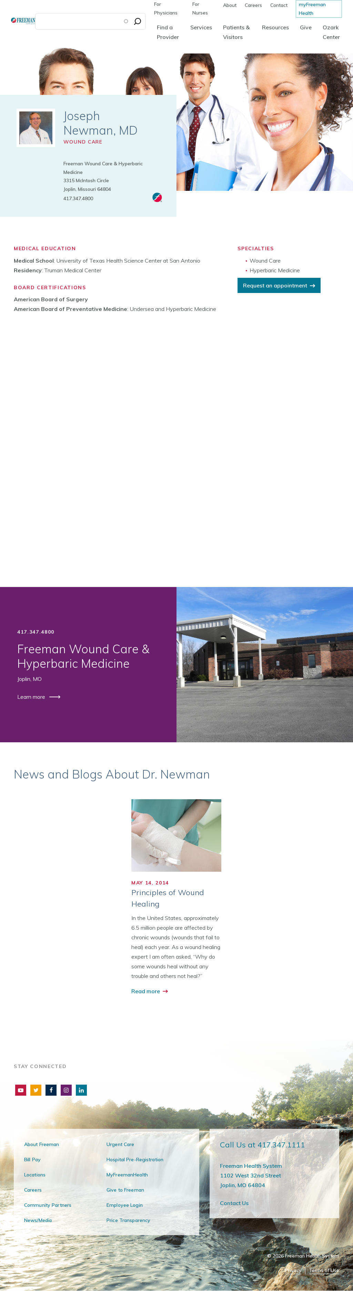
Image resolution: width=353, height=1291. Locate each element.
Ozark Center (331, 32)
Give (306, 27)
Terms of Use (324, 1270)
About (229, 5)
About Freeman (41, 1144)
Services (201, 27)
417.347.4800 (78, 198)
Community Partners (47, 1205)
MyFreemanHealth (127, 1175)
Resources (275, 27)
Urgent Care (120, 1144)
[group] (176, 897)
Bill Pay (32, 1159)
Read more (146, 991)
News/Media (38, 1220)
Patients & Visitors (236, 32)
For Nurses (200, 8)
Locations (35, 1175)
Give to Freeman (125, 1190)
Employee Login (125, 1205)
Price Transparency (128, 1220)
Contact (279, 5)
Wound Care (83, 142)
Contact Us (234, 1203)
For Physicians (166, 8)
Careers (253, 5)
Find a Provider (168, 32)
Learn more (32, 696)
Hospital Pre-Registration (135, 1159)
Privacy (293, 1270)
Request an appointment (275, 285)
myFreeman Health (312, 8)
